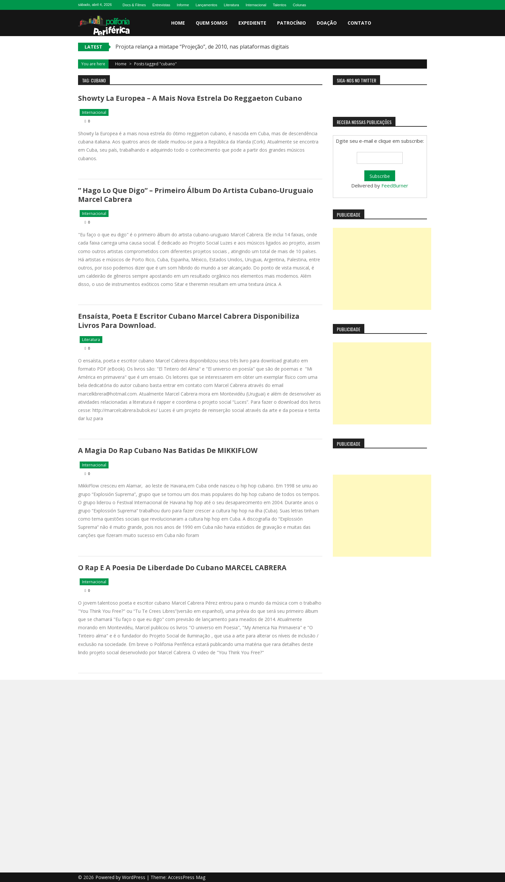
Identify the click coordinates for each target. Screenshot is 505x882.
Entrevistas (161, 5)
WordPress (134, 877)
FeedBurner (394, 185)
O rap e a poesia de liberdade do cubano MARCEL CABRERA (181, 567)
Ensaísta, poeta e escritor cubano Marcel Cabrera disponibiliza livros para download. (188, 321)
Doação (327, 23)
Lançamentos (206, 5)
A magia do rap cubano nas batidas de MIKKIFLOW (167, 450)
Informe (183, 5)
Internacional (256, 5)
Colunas (299, 5)
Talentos (279, 5)
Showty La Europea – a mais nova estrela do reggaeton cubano (190, 98)
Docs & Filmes (134, 5)
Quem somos (212, 23)
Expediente (252, 23)
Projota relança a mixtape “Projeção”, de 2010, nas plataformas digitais (202, 46)
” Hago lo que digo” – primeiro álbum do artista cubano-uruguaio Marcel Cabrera (195, 195)
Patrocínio (291, 23)
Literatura (231, 5)
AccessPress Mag (186, 877)
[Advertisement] (382, 269)
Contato (359, 23)
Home (178, 23)
